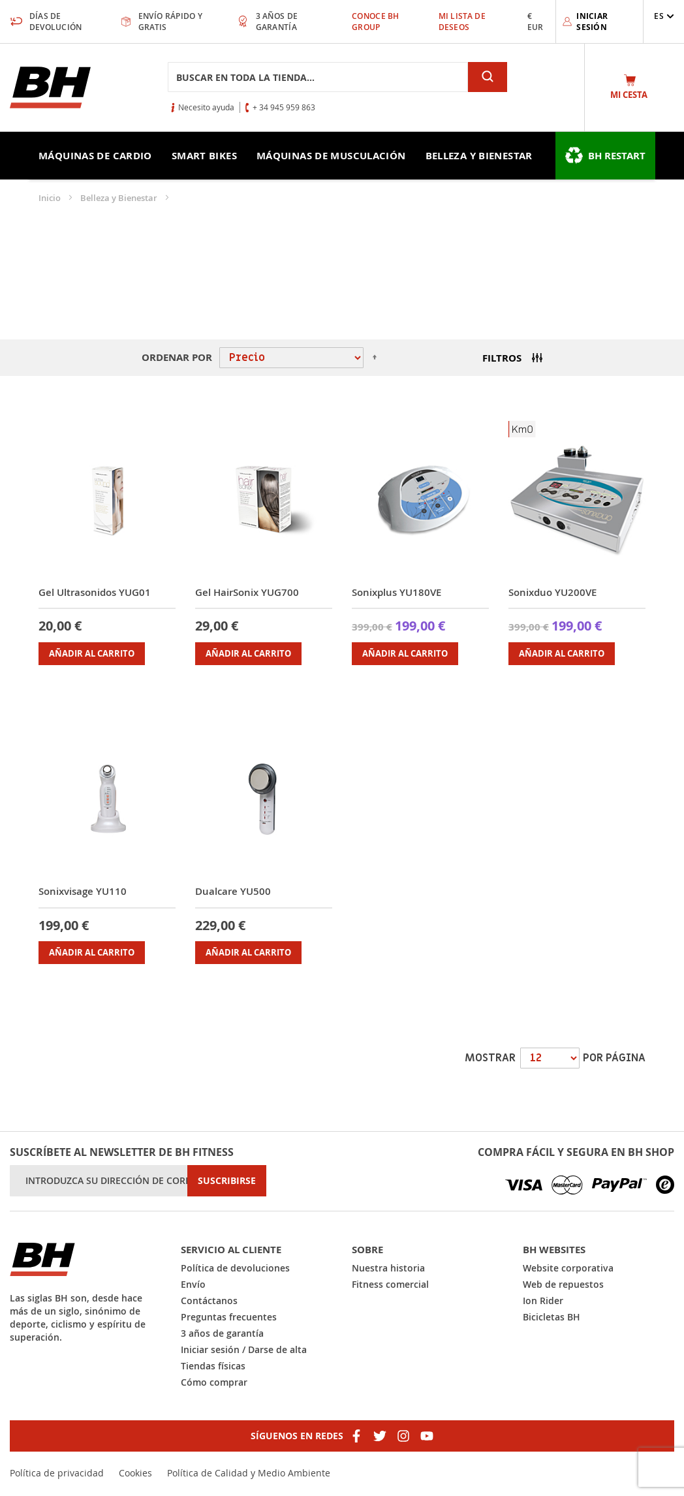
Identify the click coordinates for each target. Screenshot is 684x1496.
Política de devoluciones (235, 1268)
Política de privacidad (57, 1473)
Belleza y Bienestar (119, 198)
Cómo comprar (214, 1382)
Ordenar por (177, 357)
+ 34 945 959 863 (284, 107)
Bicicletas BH (551, 1317)
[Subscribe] (226, 1180)
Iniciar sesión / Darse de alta (244, 1349)
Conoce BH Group (375, 21)
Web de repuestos (563, 1284)
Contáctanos (209, 1300)
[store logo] (50, 87)
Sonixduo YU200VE (552, 592)
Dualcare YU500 (233, 891)
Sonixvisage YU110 (83, 891)
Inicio (51, 198)
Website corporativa (568, 1268)
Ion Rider (543, 1300)
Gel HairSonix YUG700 (247, 592)
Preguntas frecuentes (229, 1317)
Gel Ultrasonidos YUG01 (95, 592)
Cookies (135, 1473)
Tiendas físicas (213, 1366)
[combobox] (318, 77)
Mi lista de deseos (462, 21)
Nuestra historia (388, 1268)
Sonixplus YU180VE (396, 592)
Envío (193, 1284)
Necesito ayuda (206, 107)
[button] (664, 16)
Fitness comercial (390, 1284)
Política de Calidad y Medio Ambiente (248, 1473)
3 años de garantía (222, 1333)
